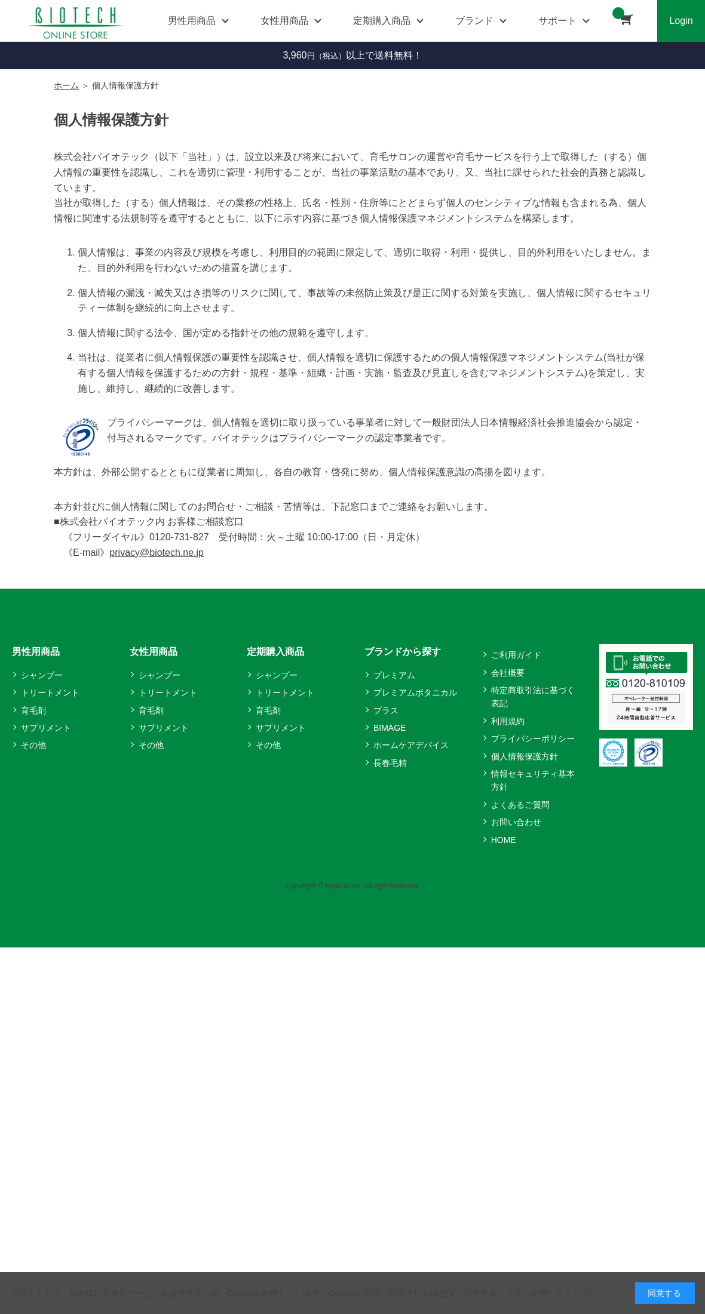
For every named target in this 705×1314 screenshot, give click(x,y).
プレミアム (394, 675)
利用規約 (508, 721)
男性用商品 (36, 652)
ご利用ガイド (516, 655)
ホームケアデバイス (411, 745)
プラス (386, 710)
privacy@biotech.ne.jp (156, 552)
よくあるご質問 (520, 805)
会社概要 (508, 673)
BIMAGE (389, 728)
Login (680, 21)
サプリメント (46, 728)
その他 (33, 745)
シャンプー (42, 675)
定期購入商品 (275, 652)
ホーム (66, 85)
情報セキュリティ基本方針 (533, 780)
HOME (503, 840)
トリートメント (50, 692)
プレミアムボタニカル (415, 692)
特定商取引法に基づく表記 (533, 696)
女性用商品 (153, 652)
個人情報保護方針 (524, 756)
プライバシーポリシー (533, 738)
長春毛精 (390, 763)
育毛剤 (33, 710)
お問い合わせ (516, 822)
